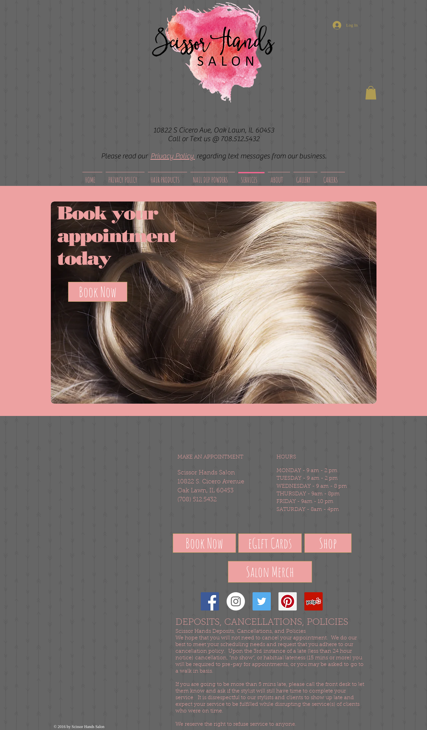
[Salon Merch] (270, 572)
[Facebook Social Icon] (210, 601)
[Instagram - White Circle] (236, 601)
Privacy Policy (173, 156)
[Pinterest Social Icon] (287, 601)
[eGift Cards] (270, 543)
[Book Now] (97, 292)
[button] (370, 93)
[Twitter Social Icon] (262, 601)
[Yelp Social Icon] (313, 601)
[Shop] (328, 543)
